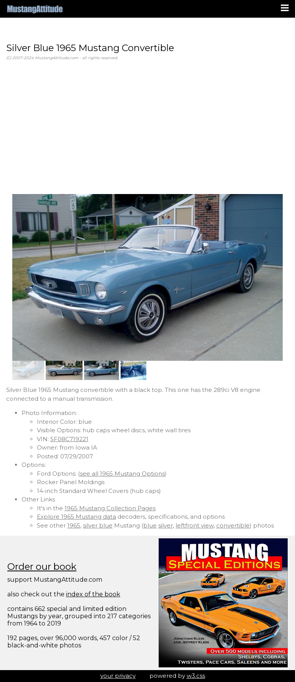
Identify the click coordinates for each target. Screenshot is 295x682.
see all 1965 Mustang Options (122, 473)
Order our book (41, 566)
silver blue (98, 525)
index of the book (93, 594)
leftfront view (195, 525)
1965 (73, 525)
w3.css (196, 675)
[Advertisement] (147, 127)
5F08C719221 (69, 439)
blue (150, 525)
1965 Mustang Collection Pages (110, 508)
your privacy (118, 675)
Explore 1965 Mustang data (76, 516)
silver (165, 525)
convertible (233, 525)
